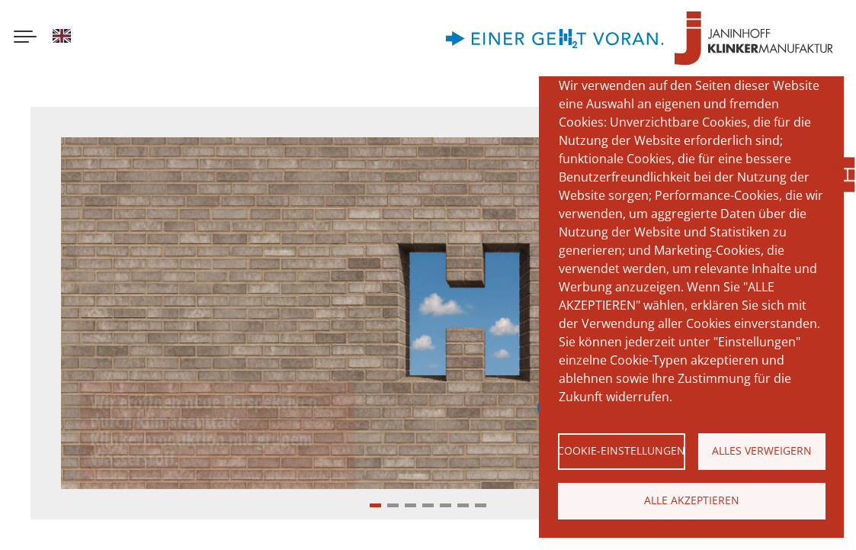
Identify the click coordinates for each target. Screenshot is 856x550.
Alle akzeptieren (691, 500)
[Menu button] (25, 38)
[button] (375, 505)
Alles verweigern (762, 450)
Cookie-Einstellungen (621, 450)
